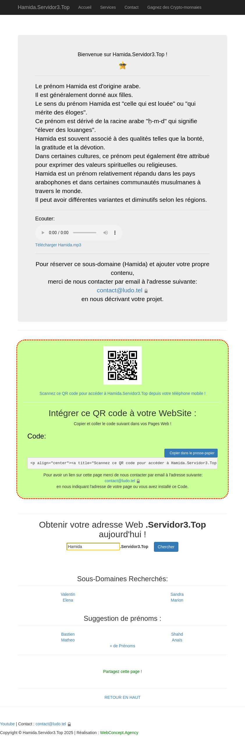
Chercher (166, 547)
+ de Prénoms (122, 646)
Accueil (84, 7)
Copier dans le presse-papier (191, 453)
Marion (177, 600)
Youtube (7, 724)
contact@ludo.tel (120, 290)
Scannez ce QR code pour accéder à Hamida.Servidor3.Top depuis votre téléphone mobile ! (122, 371)
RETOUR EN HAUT (122, 697)
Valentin (68, 594)
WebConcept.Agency (119, 732)
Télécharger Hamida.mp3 (58, 245)
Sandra (177, 594)
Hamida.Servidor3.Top (44, 7)
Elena (68, 600)
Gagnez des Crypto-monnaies (174, 7)
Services (108, 7)
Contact (132, 7)
